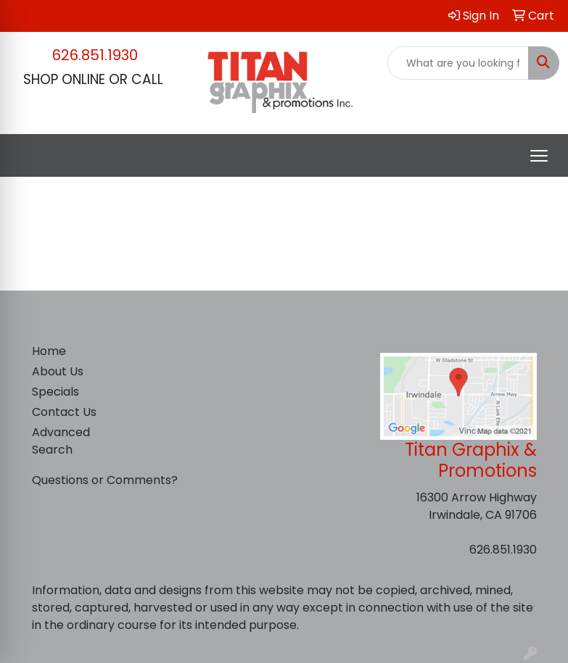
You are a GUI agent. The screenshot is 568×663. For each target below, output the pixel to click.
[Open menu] (538, 155)
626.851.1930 (95, 55)
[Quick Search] (458, 63)
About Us (57, 371)
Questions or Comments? (105, 480)
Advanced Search (61, 441)
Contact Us (64, 412)
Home (49, 351)
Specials (55, 391)
